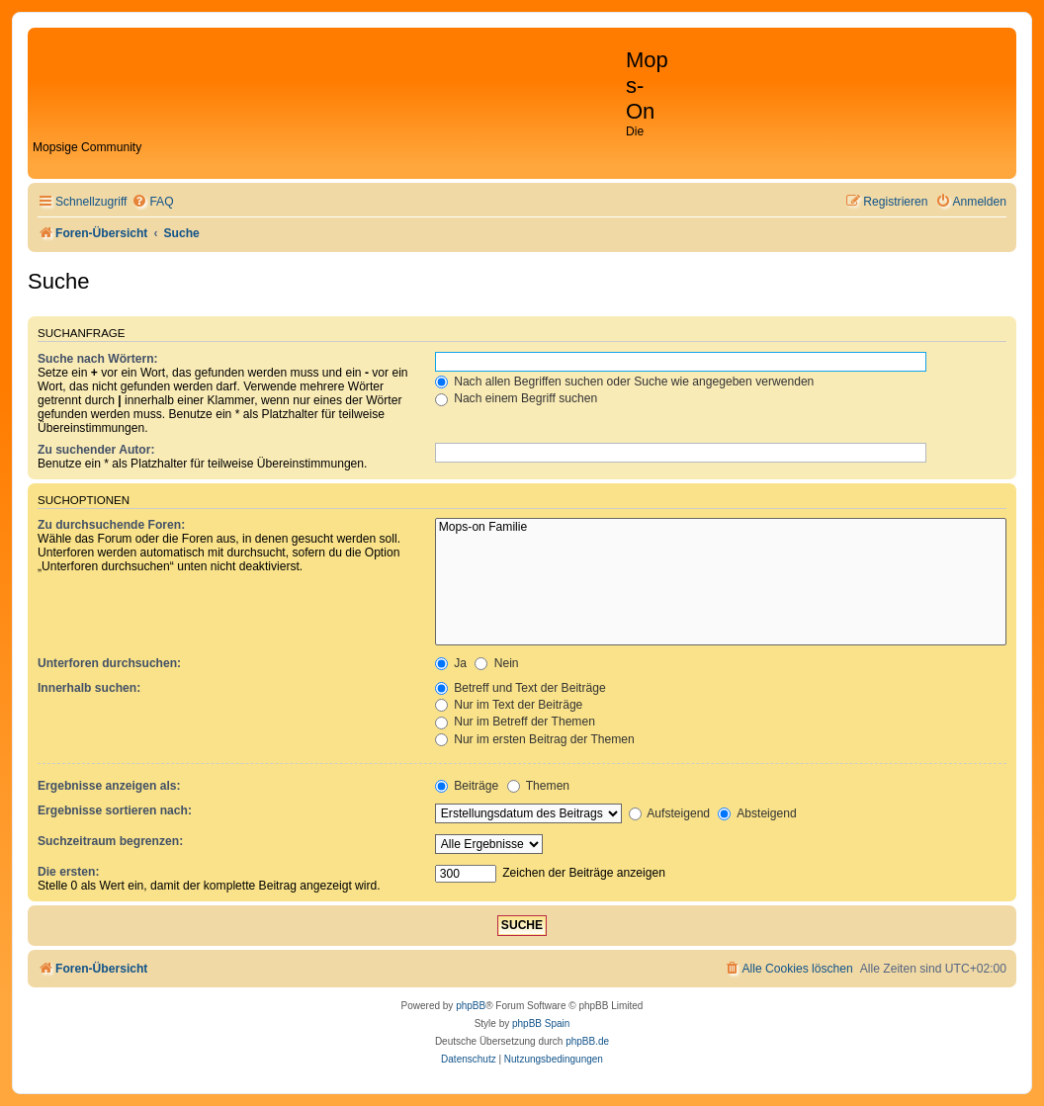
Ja (451, 663)
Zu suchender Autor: (96, 450)
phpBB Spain (540, 1023)
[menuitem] (152, 202)
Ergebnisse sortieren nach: (115, 810)
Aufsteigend (670, 813)
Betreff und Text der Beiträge (520, 688)
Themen (538, 786)
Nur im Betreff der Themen (515, 721)
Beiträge (466, 786)
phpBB (470, 1005)
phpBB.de (587, 1041)
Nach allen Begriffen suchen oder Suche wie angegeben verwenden (625, 381)
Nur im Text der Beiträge (509, 705)
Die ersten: (69, 872)
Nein (496, 663)
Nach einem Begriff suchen (516, 398)
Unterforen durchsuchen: (109, 663)
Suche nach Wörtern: (98, 359)
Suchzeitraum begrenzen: (110, 841)
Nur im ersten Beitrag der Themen (535, 739)
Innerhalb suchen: (89, 688)
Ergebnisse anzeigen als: (109, 786)
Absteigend (757, 813)
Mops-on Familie (720, 528)
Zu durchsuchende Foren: (111, 525)
